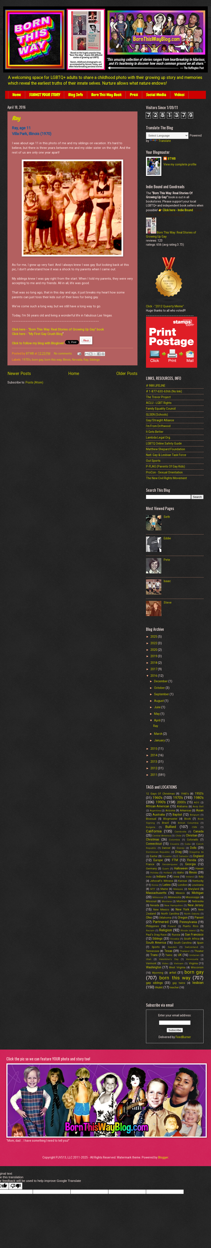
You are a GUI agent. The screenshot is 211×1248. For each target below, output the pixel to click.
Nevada (77, 359)
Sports (156, 947)
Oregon (183, 917)
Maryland (193, 888)
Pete (167, 559)
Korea (155, 885)
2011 (154, 774)
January (160, 740)
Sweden (172, 947)
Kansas (182, 880)
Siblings (95, 359)
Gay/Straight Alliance (160, 420)
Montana (167, 901)
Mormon (181, 901)
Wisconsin (197, 967)
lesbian (198, 983)
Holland (167, 872)
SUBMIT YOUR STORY (44, 94)
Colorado (192, 839)
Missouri (151, 901)
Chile (178, 835)
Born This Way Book (106, 94)
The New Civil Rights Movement (166, 478)
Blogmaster (170, 818)
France (150, 864)
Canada (198, 831)
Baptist (177, 814)
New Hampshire (173, 905)
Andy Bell (198, 806)
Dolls (193, 847)
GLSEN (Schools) (157, 414)
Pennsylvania (188, 922)
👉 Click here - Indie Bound (175, 210)
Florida (191, 860)
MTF (152, 889)
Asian (200, 810)
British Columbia (188, 823)
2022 (154, 643)
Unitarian (194, 955)
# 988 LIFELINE (155, 385)
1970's (26, 359)
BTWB (172, 158)
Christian (191, 835)
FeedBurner (183, 1037)
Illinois (67, 359)
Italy (201, 876)
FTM (175, 860)
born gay (37, 359)
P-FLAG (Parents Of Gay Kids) (165, 466)
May (157, 713)
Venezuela (192, 959)
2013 (154, 761)
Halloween (181, 868)
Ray (16, 118)
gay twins (178, 982)
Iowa (176, 876)
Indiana (161, 876)
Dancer (166, 847)
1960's (157, 798)
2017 (154, 669)
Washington (153, 967)
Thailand (184, 951)
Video (165, 963)
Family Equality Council (161, 408)
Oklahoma (165, 917)
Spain (200, 942)
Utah (148, 959)
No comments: (63, 353)
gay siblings (154, 982)
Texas (168, 951)
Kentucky (198, 880)
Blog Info (75, 94)
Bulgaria (150, 827)
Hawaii (199, 868)
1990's (161, 802)
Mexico (180, 893)
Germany (151, 868)
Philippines (152, 926)
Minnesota (174, 897)
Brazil (165, 822)
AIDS (196, 802)
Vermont (151, 963)
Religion (165, 930)
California (154, 831)
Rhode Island (188, 930)
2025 (154, 636)
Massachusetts (156, 893)
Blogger (163, 1157)
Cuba (188, 844)
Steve (168, 602)
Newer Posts (19, 373)
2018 (154, 662)
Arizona (170, 810)
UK (180, 955)
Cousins (174, 844)
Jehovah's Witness (161, 880)
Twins (168, 955)
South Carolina (183, 942)
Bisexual (151, 818)
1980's (199, 798)
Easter (154, 856)
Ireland (190, 876)
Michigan (198, 893)
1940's (185, 793)
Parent (199, 917)
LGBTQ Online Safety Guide (164, 443)
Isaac (167, 581)
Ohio (149, 917)
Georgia (190, 864)
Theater (199, 951)
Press (134, 94)
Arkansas (185, 810)
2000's (181, 802)
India (149, 876)
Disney (180, 848)
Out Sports (153, 460)
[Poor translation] (15, 1186)
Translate (160, 140)
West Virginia (177, 967)
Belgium (194, 814)
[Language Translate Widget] (167, 135)
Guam (165, 868)
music (159, 987)
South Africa (191, 938)
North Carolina (170, 913)
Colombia (174, 839)
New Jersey (196, 905)
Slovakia (174, 938)
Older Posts (126, 373)
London (182, 884)
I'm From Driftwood (158, 426)
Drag (178, 851)
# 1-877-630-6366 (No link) (164, 391)
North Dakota (191, 913)
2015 (154, 748)
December (161, 681)
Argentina (155, 810)
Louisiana (198, 884)
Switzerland (191, 947)
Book (187, 818)
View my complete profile (180, 164)
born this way (53, 359)
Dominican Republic (158, 852)
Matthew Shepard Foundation (165, 449)
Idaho (180, 872)
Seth (167, 517)
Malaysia (178, 889)
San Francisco (194, 934)
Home (16, 94)
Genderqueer (170, 864)
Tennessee (152, 951)
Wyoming (157, 972)
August (159, 700)
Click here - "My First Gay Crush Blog (37, 334)
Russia (176, 934)
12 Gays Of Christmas (160, 793)
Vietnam (179, 963)
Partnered (161, 922)
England (198, 856)
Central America (161, 835)
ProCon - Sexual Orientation (164, 472)
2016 (154, 675)
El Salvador (182, 856)
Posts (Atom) (34, 382)
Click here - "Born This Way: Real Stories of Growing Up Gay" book (58, 329)
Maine (164, 888)
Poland (172, 926)
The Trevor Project (158, 397)
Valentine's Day (168, 959)
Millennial (157, 897)
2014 (154, 755)
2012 (154, 768)
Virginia (193, 963)
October (160, 688)
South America (156, 942)
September (162, 694)
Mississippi (192, 897)
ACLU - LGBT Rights (159, 403)
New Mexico (161, 909)
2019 (154, 656)
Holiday (154, 872)
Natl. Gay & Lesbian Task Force (166, 455)
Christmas (152, 839)
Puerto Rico (190, 926)
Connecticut (154, 843)
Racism (150, 930)
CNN (194, 827)
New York (182, 909)
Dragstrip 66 (196, 852)
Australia (159, 814)
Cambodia (180, 831)
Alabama (182, 806)
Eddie (167, 538)
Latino (167, 884)
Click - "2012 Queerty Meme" (165, 306)
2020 (154, 649)
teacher (174, 987)
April (157, 720)
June (157, 707)
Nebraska (198, 901)
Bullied (170, 827)
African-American (157, 806)
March (158, 733)
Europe (158, 860)
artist (172, 972)
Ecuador (167, 856)
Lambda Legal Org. (158, 437)
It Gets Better (154, 431)
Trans (154, 955)
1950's (199, 793)
